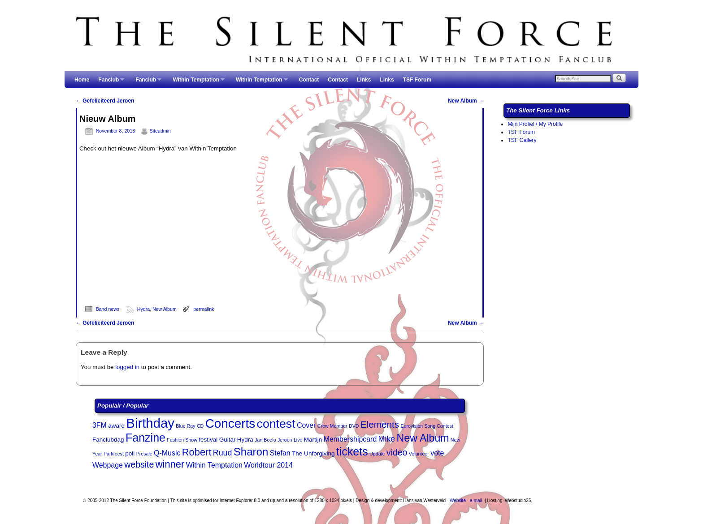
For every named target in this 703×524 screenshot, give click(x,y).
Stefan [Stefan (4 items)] (280, 453)
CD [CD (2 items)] (200, 426)
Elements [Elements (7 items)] (379, 424)
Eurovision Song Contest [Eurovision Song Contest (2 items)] (427, 426)
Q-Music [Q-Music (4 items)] (167, 453)
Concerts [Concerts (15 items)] (230, 423)
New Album (466, 101)
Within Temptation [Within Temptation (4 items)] (214, 465)
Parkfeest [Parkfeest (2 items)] (114, 453)
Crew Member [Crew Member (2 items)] (332, 426)
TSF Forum (417, 80)
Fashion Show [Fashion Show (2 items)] (182, 439)
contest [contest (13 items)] (276, 423)
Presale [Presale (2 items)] (144, 453)
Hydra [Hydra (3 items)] (245, 439)
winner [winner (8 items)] (170, 464)
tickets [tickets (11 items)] (352, 451)
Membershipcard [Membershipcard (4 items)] (350, 439)
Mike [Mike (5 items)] (386, 438)
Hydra (143, 309)
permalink (203, 309)
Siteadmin (160, 130)
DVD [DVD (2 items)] (354, 426)
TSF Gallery (522, 140)
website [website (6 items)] (139, 464)
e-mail (476, 500)
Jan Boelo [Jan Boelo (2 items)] (265, 439)
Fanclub (109, 82)
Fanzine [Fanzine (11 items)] (145, 437)
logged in (127, 367)
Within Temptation (196, 82)
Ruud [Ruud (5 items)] (222, 452)
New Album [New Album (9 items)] (423, 438)
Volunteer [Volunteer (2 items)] (419, 453)
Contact (309, 80)
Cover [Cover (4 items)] (306, 425)
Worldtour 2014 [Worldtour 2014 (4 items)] (268, 465)
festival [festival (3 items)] (208, 439)
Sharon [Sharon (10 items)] (251, 452)
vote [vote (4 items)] (437, 453)
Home (81, 80)
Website (458, 500)
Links (364, 80)
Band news (108, 309)
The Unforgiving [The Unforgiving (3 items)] (313, 453)
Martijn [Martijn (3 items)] (313, 439)
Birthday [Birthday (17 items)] (150, 423)
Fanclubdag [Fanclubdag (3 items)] (108, 439)
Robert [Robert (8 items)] (197, 452)
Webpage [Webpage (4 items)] (107, 465)
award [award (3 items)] (116, 425)
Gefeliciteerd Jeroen (105, 101)
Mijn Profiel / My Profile (535, 124)
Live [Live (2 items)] (298, 439)
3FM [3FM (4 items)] (99, 425)
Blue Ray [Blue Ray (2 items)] (185, 426)
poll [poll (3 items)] (130, 453)
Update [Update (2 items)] (377, 453)
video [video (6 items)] (397, 452)
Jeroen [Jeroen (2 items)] (285, 439)
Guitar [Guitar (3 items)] (227, 439)
